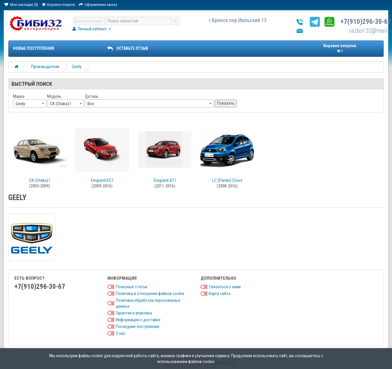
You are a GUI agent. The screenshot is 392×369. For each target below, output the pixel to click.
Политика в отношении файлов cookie (150, 293)
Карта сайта (219, 293)
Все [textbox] (90, 103)
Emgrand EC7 (102, 180)
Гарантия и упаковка (134, 313)
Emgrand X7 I (165, 180)
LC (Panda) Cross (227, 180)
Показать (225, 103)
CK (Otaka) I (39, 180)
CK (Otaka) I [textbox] (60, 103)
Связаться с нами (225, 286)
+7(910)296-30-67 (365, 22)
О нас (120, 333)
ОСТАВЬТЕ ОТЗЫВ (127, 48)
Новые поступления (33, 48)
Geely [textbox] (20, 103)
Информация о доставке (138, 319)
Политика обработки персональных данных (148, 303)
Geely (76, 66)
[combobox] (29, 103)
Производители (45, 66)
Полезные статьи (131, 286)
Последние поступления (137, 326)
